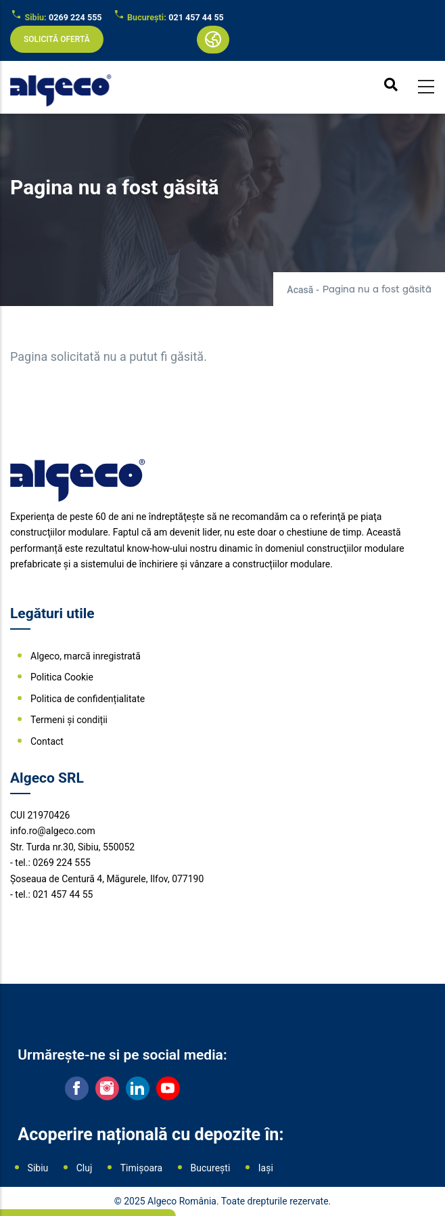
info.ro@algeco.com (52, 830)
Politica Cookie (61, 677)
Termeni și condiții (69, 719)
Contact (47, 741)
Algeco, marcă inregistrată (85, 656)
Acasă (300, 289)
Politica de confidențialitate (87, 698)
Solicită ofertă (57, 39)
